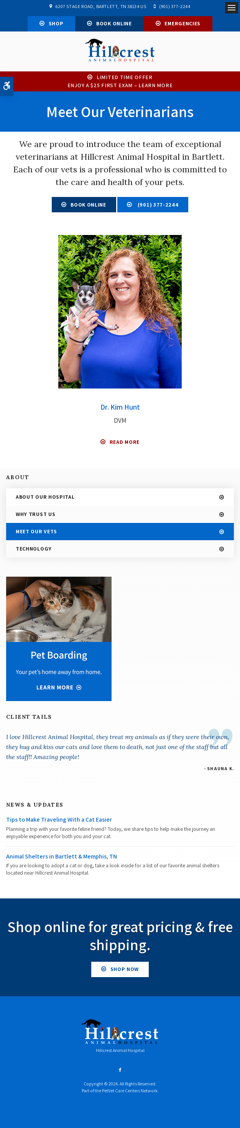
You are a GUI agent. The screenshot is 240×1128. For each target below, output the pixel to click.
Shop (56, 23)
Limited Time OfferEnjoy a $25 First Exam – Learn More (120, 83)
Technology (34, 550)
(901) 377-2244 (174, 6)
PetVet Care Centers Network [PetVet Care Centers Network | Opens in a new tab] (130, 1093)
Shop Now (124, 971)
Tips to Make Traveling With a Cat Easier (59, 822)
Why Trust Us (35, 516)
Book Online (114, 23)
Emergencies (182, 23)
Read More (125, 443)
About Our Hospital (45, 498)
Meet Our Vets (36, 533)
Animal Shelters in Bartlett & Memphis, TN (61, 858)
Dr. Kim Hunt (120, 409)
